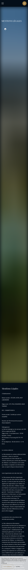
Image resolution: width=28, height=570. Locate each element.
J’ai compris (8, 566)
